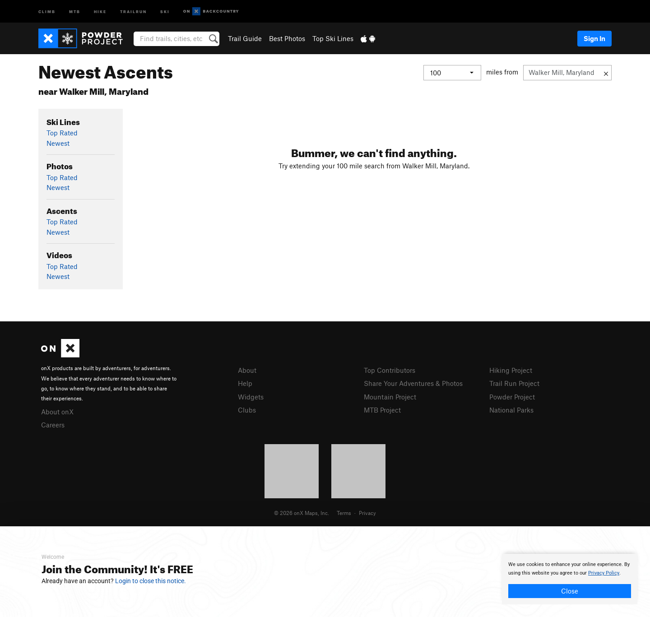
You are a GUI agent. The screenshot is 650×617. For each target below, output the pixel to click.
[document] (569, 579)
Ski (165, 11)
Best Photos (287, 38)
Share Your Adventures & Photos (413, 383)
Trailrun (133, 11)
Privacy (367, 513)
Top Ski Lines (332, 38)
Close (569, 591)
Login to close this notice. (150, 581)
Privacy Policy (603, 573)
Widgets (251, 397)
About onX (57, 412)
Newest (58, 143)
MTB (74, 11)
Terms (344, 513)
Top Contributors (389, 370)
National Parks (511, 410)
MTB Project (382, 410)
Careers (53, 425)
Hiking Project (510, 370)
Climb (47, 11)
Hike (100, 11)
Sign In (594, 38)
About (247, 370)
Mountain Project (390, 397)
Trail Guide (245, 38)
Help (245, 383)
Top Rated (62, 133)
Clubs (247, 410)
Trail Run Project (514, 383)
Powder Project (512, 397)
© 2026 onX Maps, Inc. (301, 513)
